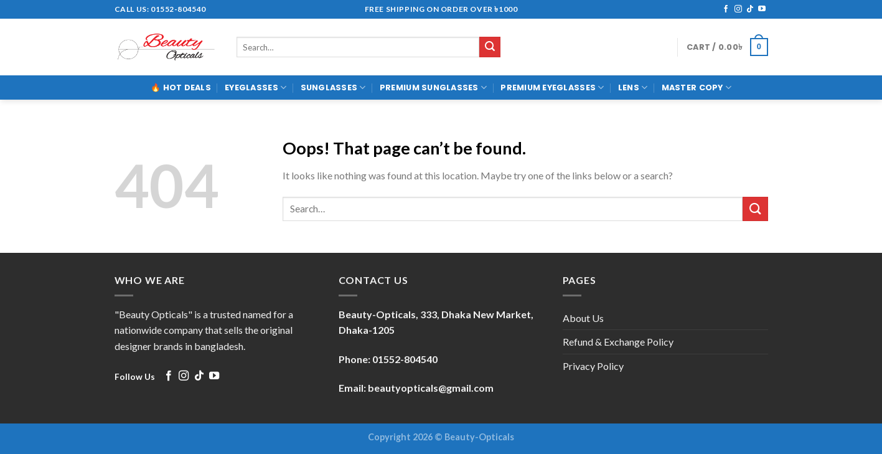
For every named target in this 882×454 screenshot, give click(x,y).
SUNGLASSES (333, 87)
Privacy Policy (593, 366)
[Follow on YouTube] (762, 9)
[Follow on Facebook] (726, 9)
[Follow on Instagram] (738, 9)
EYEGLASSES (255, 87)
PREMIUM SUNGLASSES (433, 87)
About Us (583, 318)
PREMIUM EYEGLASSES (552, 87)
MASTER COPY (696, 87)
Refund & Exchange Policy (618, 342)
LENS (632, 87)
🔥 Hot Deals (181, 87)
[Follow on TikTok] (750, 9)
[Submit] (489, 47)
